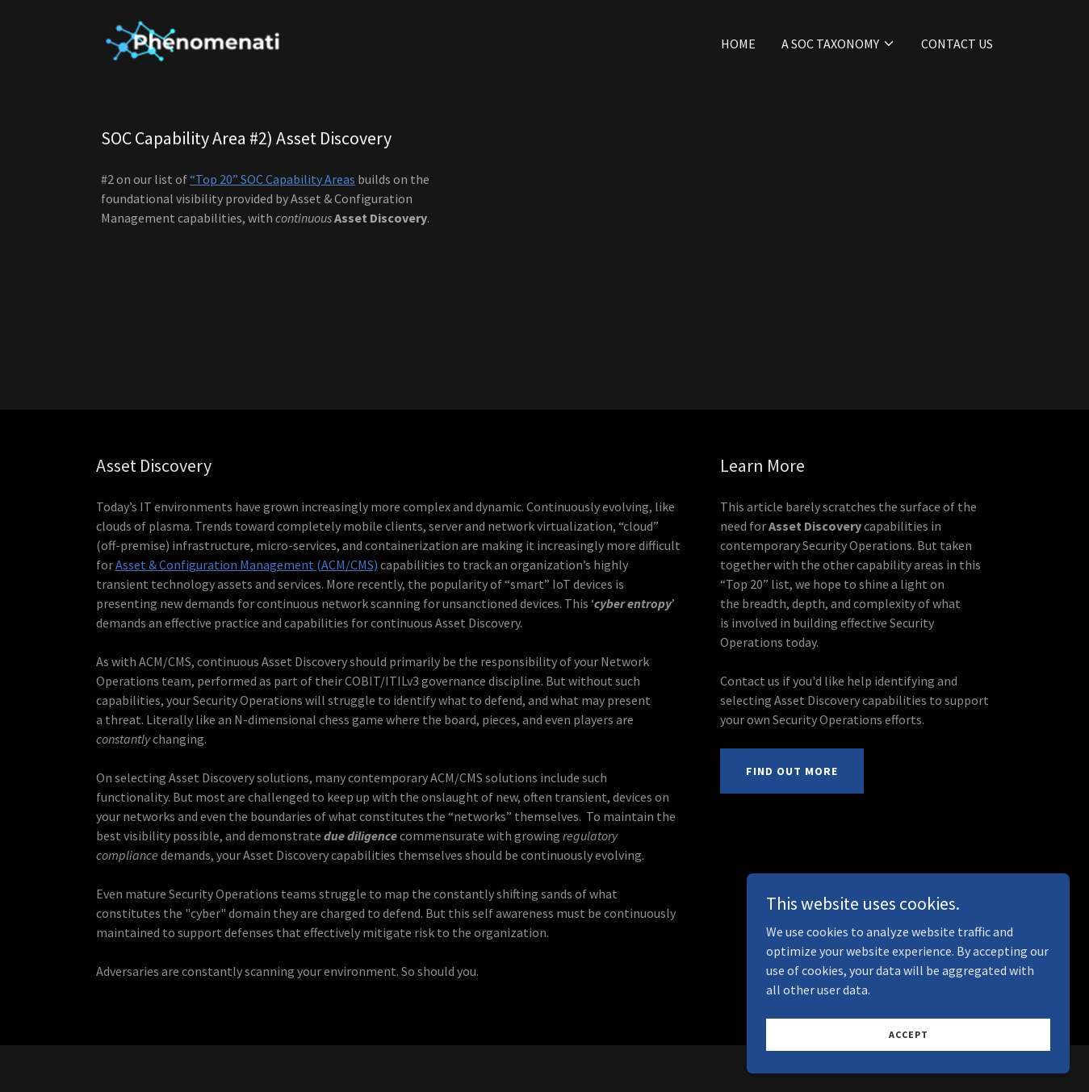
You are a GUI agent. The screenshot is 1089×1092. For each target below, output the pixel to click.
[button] (838, 43)
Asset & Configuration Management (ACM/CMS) (246, 564)
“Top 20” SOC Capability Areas (272, 179)
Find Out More (792, 771)
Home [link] (738, 43)
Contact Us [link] (957, 43)
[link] (192, 39)
